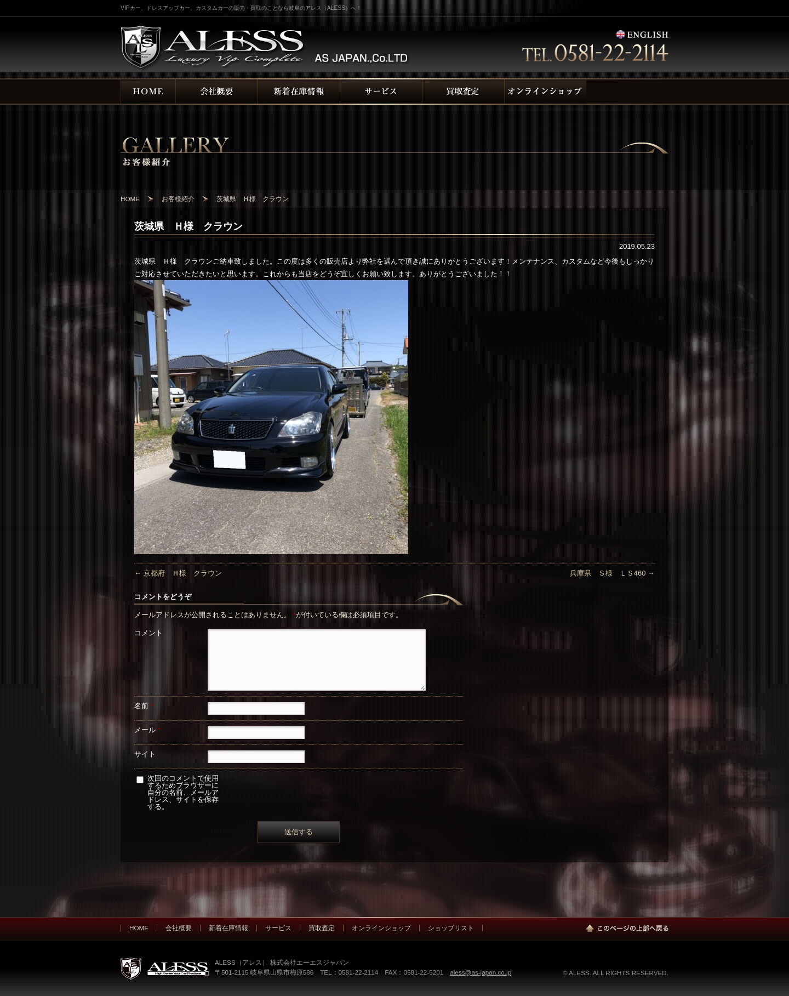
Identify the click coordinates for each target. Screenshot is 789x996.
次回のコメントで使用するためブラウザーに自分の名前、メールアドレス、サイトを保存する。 (183, 792)
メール (147, 729)
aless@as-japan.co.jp (480, 972)
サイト (145, 754)
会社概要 (178, 927)
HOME (138, 927)
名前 (143, 705)
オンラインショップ (381, 927)
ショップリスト (451, 927)
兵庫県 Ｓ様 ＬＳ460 (612, 573)
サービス (278, 927)
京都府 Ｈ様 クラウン (178, 573)
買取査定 (321, 927)
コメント (148, 632)
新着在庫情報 (228, 927)
